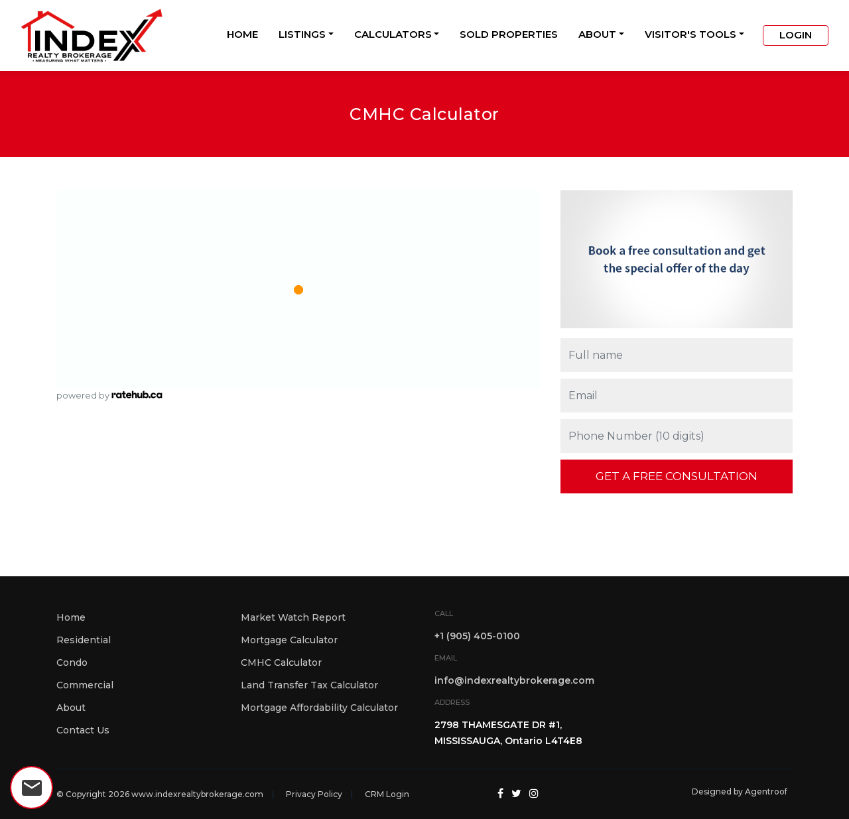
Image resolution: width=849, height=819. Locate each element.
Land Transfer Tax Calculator (309, 685)
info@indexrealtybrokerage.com (514, 680)
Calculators (393, 34)
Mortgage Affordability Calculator (319, 708)
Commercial (84, 685)
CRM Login (387, 794)
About (597, 34)
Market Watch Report (293, 617)
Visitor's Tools (690, 34)
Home (242, 34)
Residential (83, 640)
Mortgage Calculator (289, 640)
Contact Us (82, 730)
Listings (302, 34)
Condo (72, 662)
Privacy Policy (314, 794)
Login (795, 35)
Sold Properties (509, 34)
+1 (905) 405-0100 (477, 636)
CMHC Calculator (281, 662)
